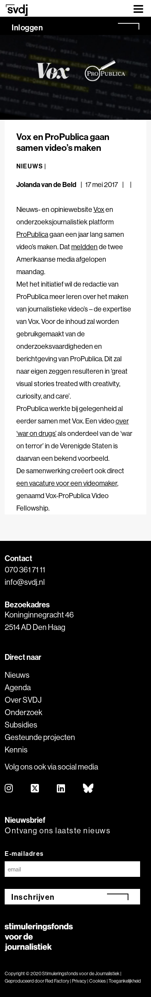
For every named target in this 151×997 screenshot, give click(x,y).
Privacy (79, 981)
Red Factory (57, 981)
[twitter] (35, 789)
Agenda (18, 687)
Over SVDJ (23, 700)
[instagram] (9, 789)
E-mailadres (24, 853)
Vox (98, 209)
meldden (84, 246)
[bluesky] (88, 789)
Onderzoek (23, 712)
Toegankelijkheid (125, 981)
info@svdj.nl (25, 582)
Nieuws (17, 675)
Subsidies (21, 724)
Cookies (97, 981)
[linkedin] (61, 789)
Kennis (16, 749)
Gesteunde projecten (40, 737)
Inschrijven (33, 897)
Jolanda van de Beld (46, 184)
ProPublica (32, 234)
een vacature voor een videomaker (66, 483)
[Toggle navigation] (138, 8)
